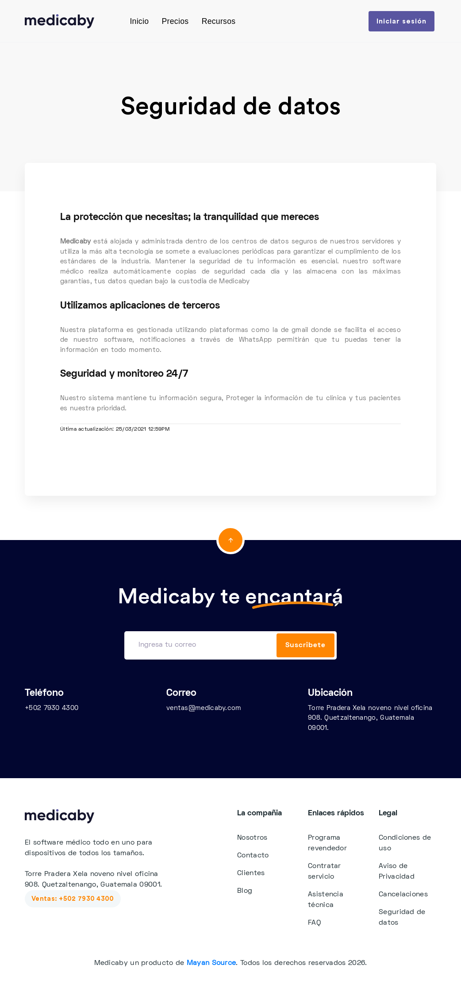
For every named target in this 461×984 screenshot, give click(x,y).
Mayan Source (211, 963)
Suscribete (305, 645)
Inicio (139, 21)
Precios (175, 21)
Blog (244, 891)
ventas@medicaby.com (204, 708)
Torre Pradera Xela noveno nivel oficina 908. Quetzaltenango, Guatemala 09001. (370, 718)
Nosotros (252, 838)
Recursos (219, 21)
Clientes (251, 873)
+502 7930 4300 (51, 708)
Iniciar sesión (401, 21)
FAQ (314, 923)
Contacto (253, 856)
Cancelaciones (403, 894)
